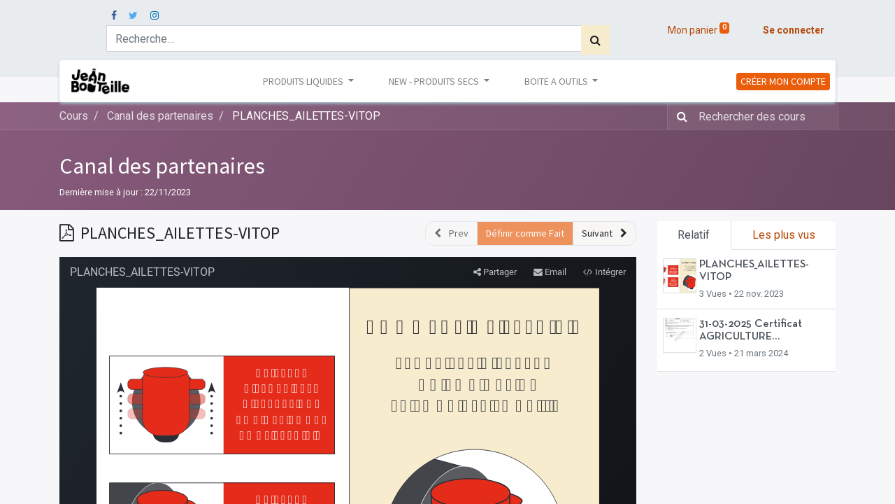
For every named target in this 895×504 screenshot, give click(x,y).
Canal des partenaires (162, 166)
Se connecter (793, 30)
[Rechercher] (595, 40)
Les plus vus (783, 234)
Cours (73, 115)
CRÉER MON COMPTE (783, 81)
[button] (604, 233)
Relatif (694, 234)
